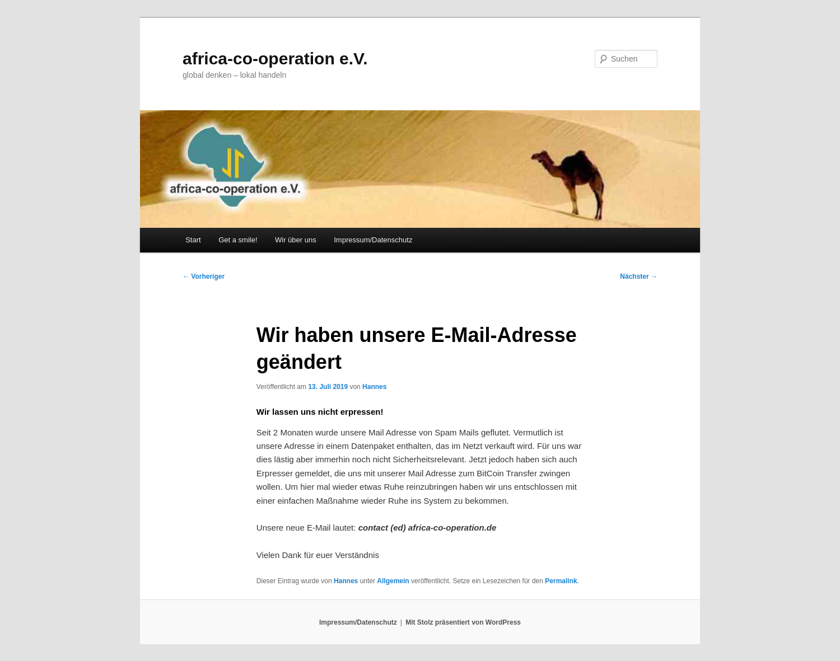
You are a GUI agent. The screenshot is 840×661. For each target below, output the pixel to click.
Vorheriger (204, 276)
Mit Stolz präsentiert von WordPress (463, 622)
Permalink (561, 581)
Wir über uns (295, 240)
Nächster (638, 276)
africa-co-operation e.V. (275, 58)
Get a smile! (237, 240)
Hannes (374, 387)
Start (192, 240)
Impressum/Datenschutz (373, 240)
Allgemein (393, 581)
